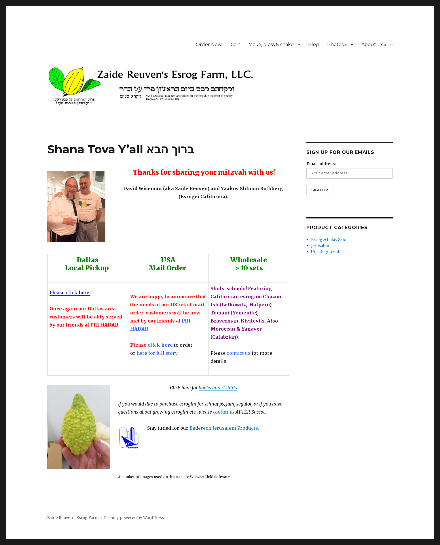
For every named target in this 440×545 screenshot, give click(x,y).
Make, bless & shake (271, 44)
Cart (235, 44)
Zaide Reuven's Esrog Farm (73, 517)
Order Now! (209, 44)
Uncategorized (325, 251)
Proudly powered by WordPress (134, 517)
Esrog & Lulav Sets (328, 239)
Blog (313, 44)
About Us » (373, 44)
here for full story (157, 353)
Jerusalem (321, 245)
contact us (239, 353)
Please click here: (70, 292)
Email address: (321, 163)
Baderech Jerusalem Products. (225, 428)
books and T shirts (218, 388)
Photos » (337, 44)
